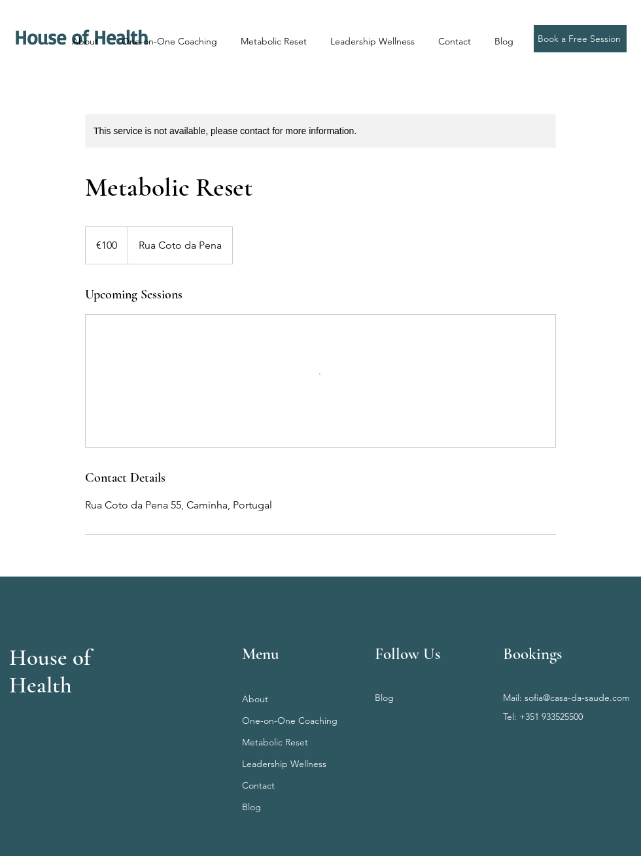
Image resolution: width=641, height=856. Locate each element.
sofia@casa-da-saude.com (577, 698)
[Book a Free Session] (580, 38)
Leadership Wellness (284, 764)
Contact (258, 785)
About (255, 699)
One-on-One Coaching (290, 720)
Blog (251, 807)
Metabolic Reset (275, 742)
